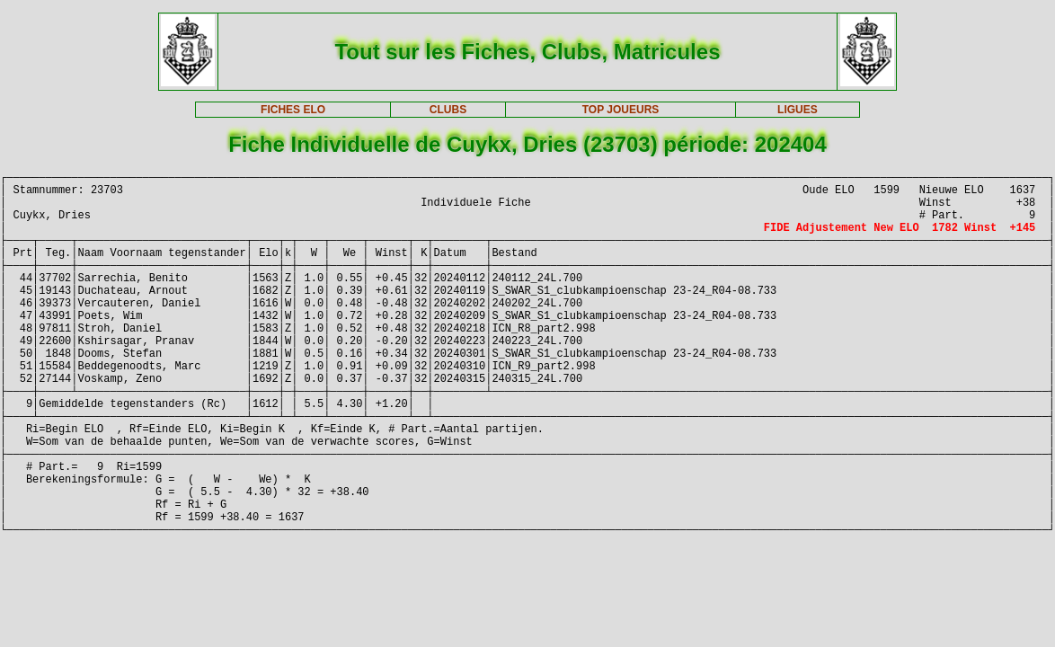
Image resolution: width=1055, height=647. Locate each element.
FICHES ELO (293, 109)
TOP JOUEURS (621, 109)
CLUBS (448, 109)
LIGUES (797, 109)
